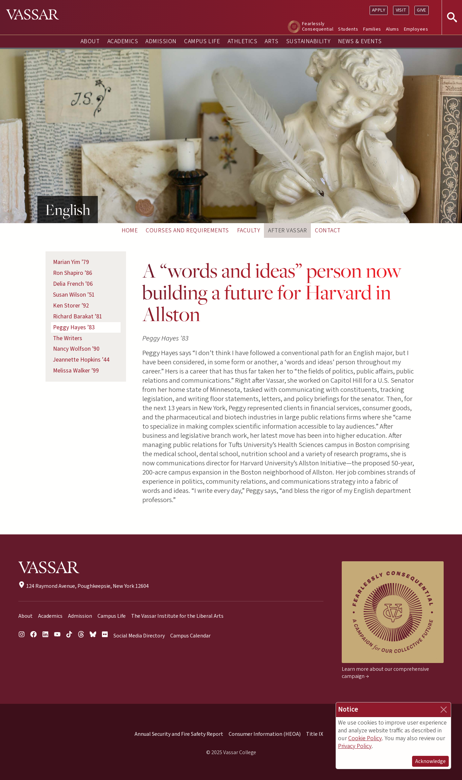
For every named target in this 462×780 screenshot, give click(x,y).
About (90, 41)
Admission (160, 41)
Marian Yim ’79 (71, 262)
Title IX (314, 734)
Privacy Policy (355, 746)
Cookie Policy (365, 738)
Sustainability (308, 41)
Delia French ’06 (73, 284)
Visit (401, 10)
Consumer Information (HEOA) (265, 734)
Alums (392, 29)
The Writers (67, 338)
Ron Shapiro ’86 (72, 273)
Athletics (242, 41)
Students (348, 29)
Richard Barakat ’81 (77, 316)
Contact (327, 230)
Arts (271, 41)
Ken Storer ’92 (71, 305)
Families (372, 29)
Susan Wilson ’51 (74, 295)
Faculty (248, 230)
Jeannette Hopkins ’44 (81, 359)
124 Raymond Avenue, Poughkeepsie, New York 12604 (83, 586)
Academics (122, 41)
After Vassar (287, 230)
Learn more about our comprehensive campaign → (385, 672)
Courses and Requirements (187, 230)
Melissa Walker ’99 (76, 370)
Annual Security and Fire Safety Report (179, 734)
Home (130, 230)
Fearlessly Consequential (317, 26)
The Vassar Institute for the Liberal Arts (177, 616)
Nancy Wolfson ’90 (76, 349)
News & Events (359, 41)
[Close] (444, 709)
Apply (378, 10)
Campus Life (202, 41)
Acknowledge (430, 761)
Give (421, 10)
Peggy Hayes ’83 (74, 327)
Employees (416, 29)
